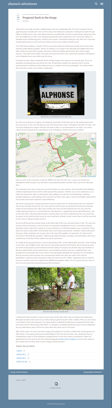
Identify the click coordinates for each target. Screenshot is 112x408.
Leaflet (84, 176)
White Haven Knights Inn (68, 339)
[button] (102, 3)
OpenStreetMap (92, 176)
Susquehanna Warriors (92, 372)
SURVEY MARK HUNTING (42, 14)
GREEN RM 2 (21, 358)
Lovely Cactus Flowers (19, 372)
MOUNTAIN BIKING (28, 14)
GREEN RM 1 (21, 354)
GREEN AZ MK (22, 362)
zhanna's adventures (22, 4)
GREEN (19, 351)
